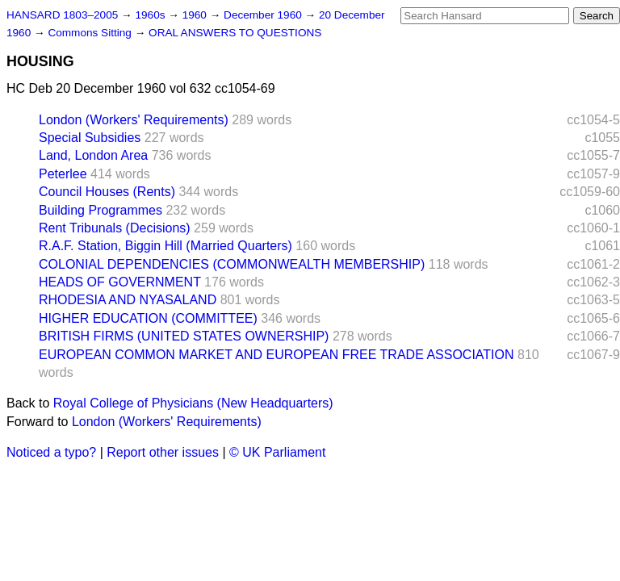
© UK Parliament (277, 452)
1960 (196, 15)
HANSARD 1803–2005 (62, 15)
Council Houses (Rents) (107, 192)
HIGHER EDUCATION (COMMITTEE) (148, 318)
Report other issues (163, 452)
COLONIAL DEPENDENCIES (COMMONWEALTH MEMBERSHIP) (232, 264)
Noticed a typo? (51, 452)
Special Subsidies (89, 137)
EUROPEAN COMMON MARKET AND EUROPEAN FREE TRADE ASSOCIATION (276, 355)
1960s (151, 15)
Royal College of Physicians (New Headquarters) (193, 403)
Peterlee (63, 174)
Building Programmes (100, 210)
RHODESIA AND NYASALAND (127, 300)
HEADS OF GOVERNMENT (120, 282)
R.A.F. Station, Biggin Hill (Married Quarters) (165, 246)
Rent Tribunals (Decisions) (115, 228)
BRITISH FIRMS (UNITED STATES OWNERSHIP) (184, 336)
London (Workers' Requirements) (133, 120)
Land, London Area (93, 155)
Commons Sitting (91, 33)
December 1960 (264, 15)
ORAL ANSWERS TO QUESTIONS (235, 33)
